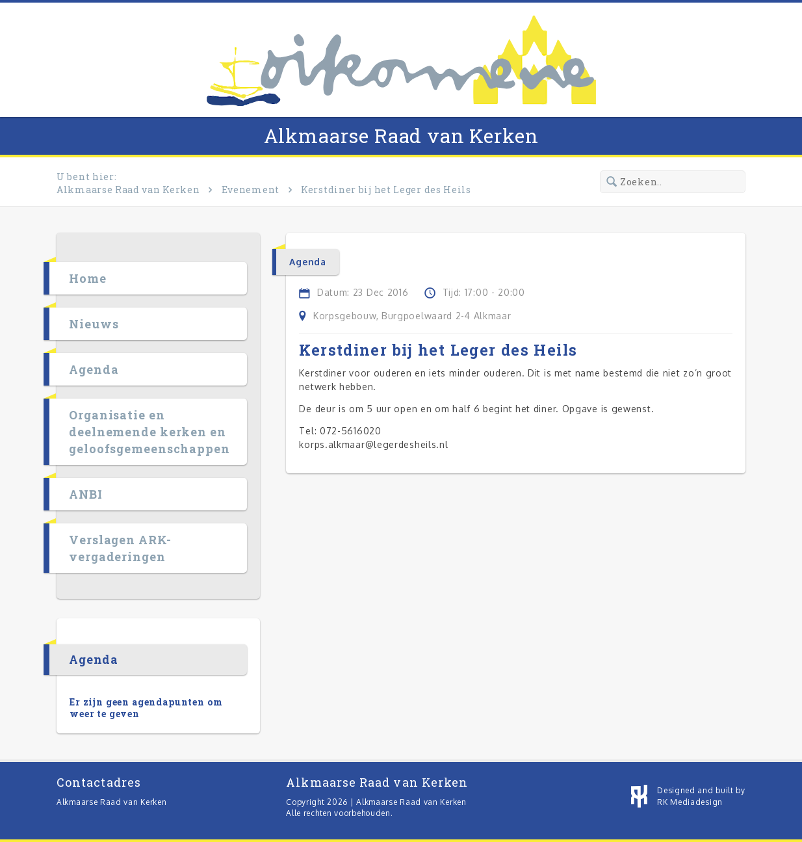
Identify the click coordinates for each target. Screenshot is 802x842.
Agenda (93, 369)
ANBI (86, 494)
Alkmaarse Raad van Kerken (401, 135)
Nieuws (93, 324)
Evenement (250, 189)
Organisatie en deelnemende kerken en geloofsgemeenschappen (149, 431)
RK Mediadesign (690, 802)
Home (88, 278)
